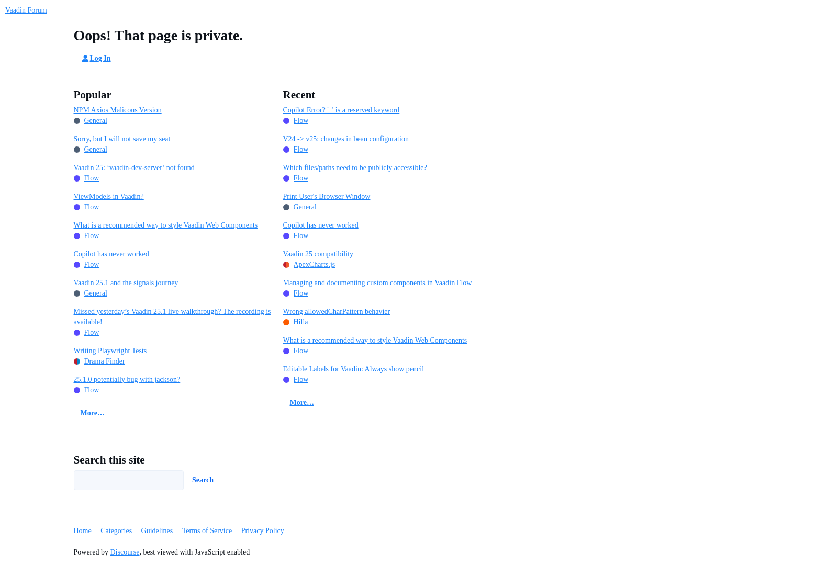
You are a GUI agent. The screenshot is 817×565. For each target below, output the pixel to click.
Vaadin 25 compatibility (318, 254)
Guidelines (157, 531)
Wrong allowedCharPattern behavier (336, 311)
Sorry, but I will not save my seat (122, 139)
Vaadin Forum (26, 10)
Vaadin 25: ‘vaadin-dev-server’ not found (134, 168)
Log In (96, 58)
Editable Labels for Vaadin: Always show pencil (353, 369)
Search (203, 480)
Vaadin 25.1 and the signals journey (126, 283)
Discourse (125, 552)
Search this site (109, 460)
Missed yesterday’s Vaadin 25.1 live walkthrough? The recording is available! (172, 317)
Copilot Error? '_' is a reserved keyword (341, 110)
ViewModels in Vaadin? (109, 196)
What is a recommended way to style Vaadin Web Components (166, 225)
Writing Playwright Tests (110, 351)
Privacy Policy (262, 531)
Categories (116, 531)
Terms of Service (207, 531)
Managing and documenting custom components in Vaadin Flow (377, 283)
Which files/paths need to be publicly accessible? (355, 168)
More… (93, 413)
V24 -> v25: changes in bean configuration (346, 139)
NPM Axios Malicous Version (118, 110)
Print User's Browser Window (327, 196)
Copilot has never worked (111, 254)
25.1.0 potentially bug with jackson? (127, 379)
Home (83, 531)
